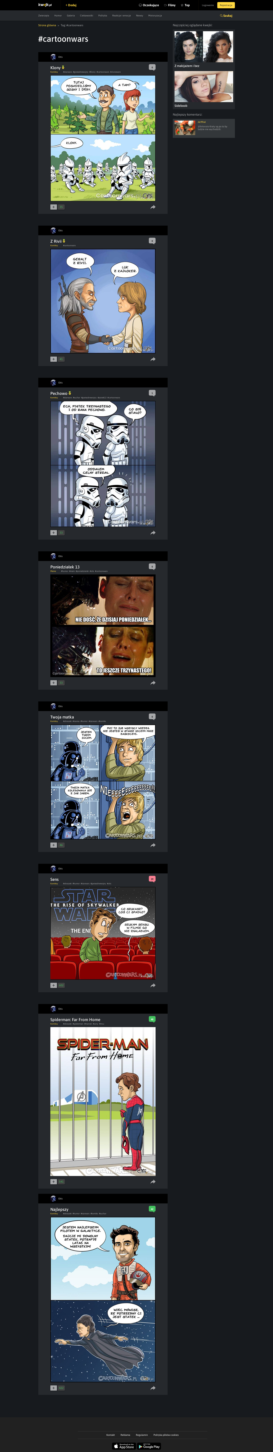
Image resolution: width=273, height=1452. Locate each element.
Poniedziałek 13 (65, 567)
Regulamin (142, 1435)
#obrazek (67, 721)
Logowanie (208, 5)
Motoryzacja (155, 15)
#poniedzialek (82, 571)
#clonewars (115, 72)
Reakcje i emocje (121, 15)
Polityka (102, 15)
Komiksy (54, 72)
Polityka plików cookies (166, 1435)
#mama (76, 721)
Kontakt (110, 1435)
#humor (64, 571)
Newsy (139, 15)
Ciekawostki (86, 15)
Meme (53, 571)
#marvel (88, 1024)
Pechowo (60, 393)
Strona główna (47, 25)
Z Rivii (57, 241)
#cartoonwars (103, 72)
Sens (54, 879)
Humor (58, 15)
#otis (92, 571)
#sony (95, 1024)
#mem (72, 571)
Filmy (172, 5)
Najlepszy (59, 1209)
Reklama (125, 1435)
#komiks (102, 721)
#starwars (67, 72)
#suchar (76, 397)
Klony (57, 67)
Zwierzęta (43, 15)
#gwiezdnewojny (80, 72)
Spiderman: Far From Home (75, 1019)
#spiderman (78, 1024)
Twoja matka (62, 717)
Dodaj (72, 5)
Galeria (71, 15)
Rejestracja (226, 5)
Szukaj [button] (227, 15)
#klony (92, 72)
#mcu (101, 1024)
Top (187, 5)
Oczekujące (151, 5)
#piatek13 (102, 397)
